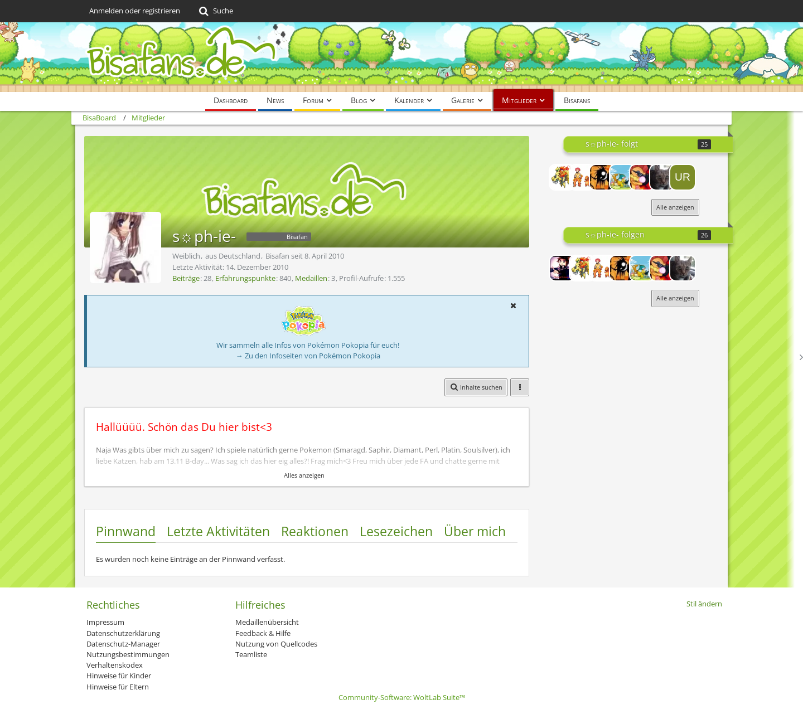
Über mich (475, 531)
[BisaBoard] (401, 57)
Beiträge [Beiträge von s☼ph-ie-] (186, 278)
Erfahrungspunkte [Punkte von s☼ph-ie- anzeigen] (245, 278)
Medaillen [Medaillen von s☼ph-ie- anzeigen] (311, 278)
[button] (513, 305)
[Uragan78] (682, 177)
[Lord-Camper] (562, 268)
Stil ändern (704, 604)
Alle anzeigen (675, 207)
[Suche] (214, 11)
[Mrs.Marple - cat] (662, 177)
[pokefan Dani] (582, 177)
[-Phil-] (602, 177)
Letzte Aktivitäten (218, 531)
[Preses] (562, 177)
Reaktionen (315, 531)
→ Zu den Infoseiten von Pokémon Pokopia (308, 356)
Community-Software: (401, 697)
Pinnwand (126, 531)
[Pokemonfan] (622, 177)
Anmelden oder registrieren (134, 11)
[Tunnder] (642, 177)
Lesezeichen (396, 531)
